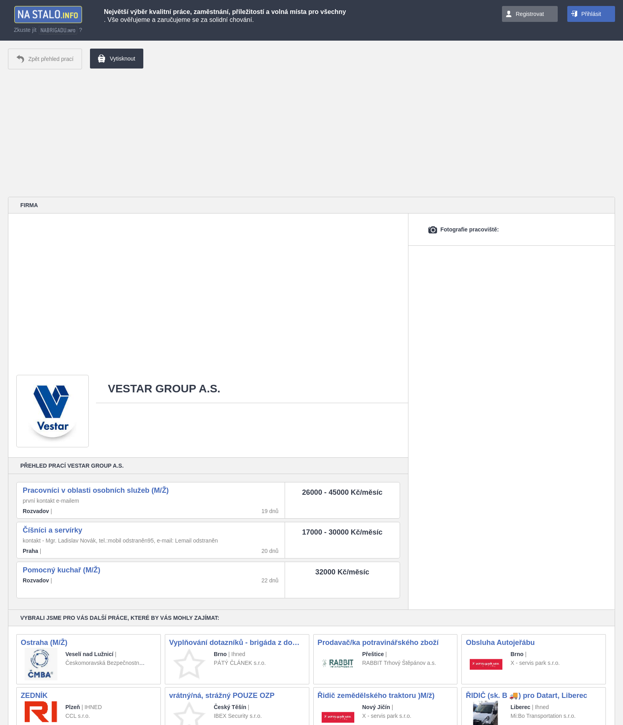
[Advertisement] (312, 133)
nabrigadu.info (58, 30)
